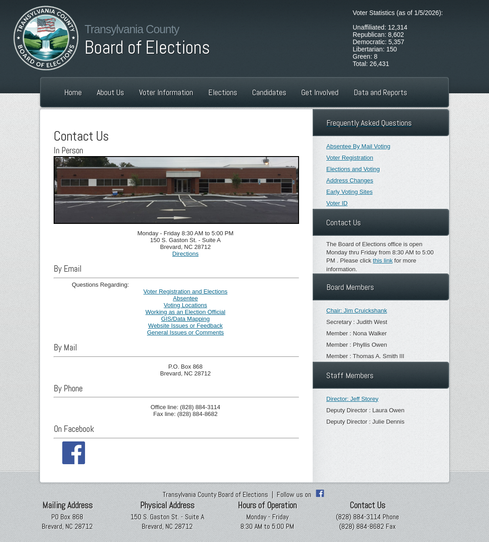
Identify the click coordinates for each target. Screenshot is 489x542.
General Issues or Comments (185, 332)
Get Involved (320, 92)
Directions (185, 253)
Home (73, 92)
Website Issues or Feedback (185, 325)
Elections (222, 92)
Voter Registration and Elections (186, 291)
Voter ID (337, 203)
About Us (110, 92)
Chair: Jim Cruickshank (356, 310)
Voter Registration (349, 157)
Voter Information (166, 92)
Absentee (185, 298)
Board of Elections (147, 47)
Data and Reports (380, 92)
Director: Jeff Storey (352, 398)
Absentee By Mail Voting (358, 146)
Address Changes (349, 180)
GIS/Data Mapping (185, 318)
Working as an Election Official (185, 312)
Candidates (269, 92)
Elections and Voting (353, 169)
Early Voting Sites (349, 191)
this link (383, 260)
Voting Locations (185, 305)
